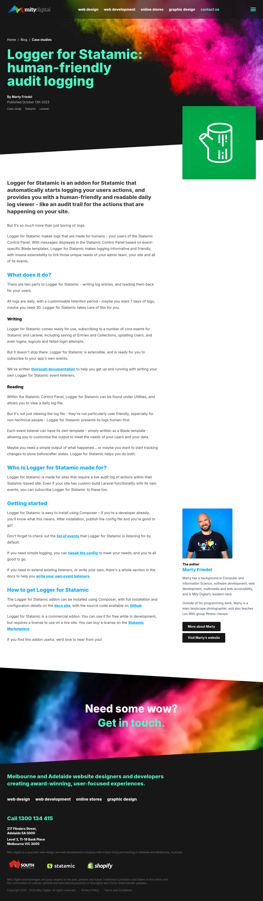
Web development (119, 9)
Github (136, 605)
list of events (68, 536)
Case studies (42, 40)
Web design (88, 9)
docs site (62, 605)
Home (11, 40)
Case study (14, 108)
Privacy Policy (90, 890)
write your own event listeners (63, 576)
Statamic (30, 108)
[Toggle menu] (251, 9)
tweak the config (83, 553)
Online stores (152, 9)
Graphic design (182, 9)
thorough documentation (53, 369)
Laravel (44, 108)
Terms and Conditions (118, 890)
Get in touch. (131, 722)
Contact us (209, 9)
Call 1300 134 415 (30, 818)
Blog (24, 40)
